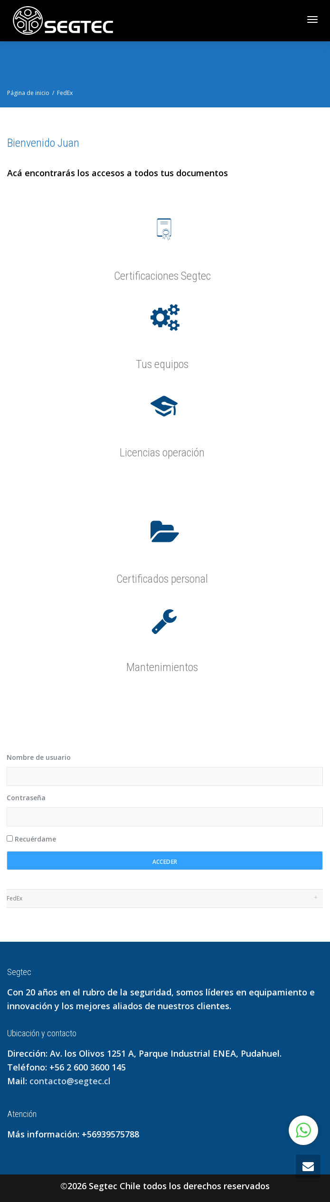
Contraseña (26, 797)
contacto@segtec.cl (70, 1081)
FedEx (14, 898)
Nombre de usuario (39, 757)
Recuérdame (31, 838)
